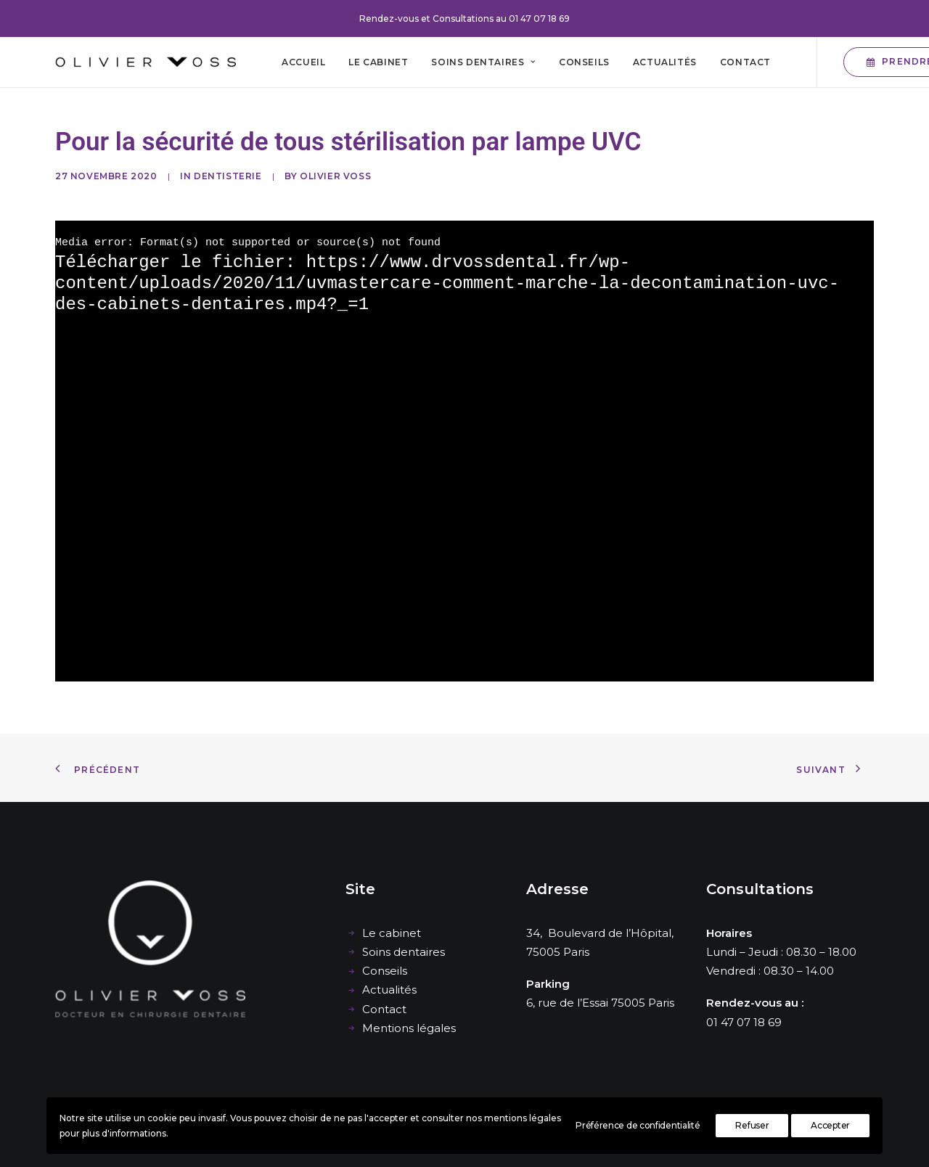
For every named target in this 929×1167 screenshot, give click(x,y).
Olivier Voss (335, 176)
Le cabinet (378, 62)
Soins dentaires (483, 62)
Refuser (752, 1125)
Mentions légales (409, 1028)
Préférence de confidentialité (638, 1125)
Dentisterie (228, 176)
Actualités (665, 62)
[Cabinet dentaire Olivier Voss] (145, 62)
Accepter (830, 1125)
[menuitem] (303, 62)
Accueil (303, 62)
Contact (745, 62)
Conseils (584, 62)
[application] (464, 451)
